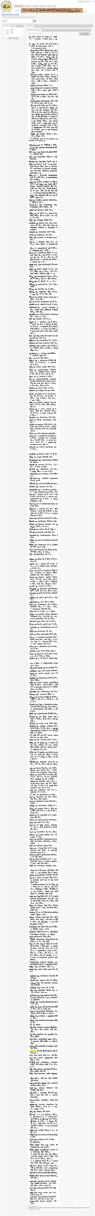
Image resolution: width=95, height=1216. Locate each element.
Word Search (27, 6)
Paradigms (42, 6)
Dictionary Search (18, 6)
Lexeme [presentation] (7, 26)
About (53, 6)
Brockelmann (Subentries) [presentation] (34, 30)
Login (80, 1)
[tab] (7, 26)
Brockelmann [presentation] (29, 26)
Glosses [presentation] (13, 26)
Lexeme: (4, 21)
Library (48, 6)
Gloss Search (35, 6)
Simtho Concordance (13, 38)
